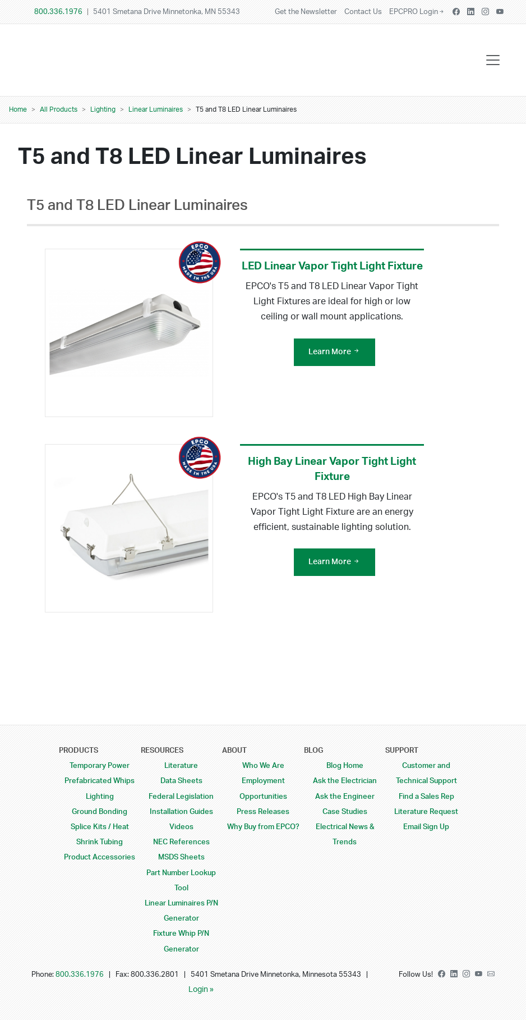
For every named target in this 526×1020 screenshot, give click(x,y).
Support (401, 750)
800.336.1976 (58, 11)
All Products (58, 109)
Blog (313, 750)
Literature (181, 765)
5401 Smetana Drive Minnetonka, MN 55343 (166, 11)
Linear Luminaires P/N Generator (181, 911)
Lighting (103, 109)
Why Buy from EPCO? (263, 827)
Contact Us (363, 11)
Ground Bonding (99, 811)
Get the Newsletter (306, 11)
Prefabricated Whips (99, 780)
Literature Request (426, 811)
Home (18, 109)
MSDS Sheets (181, 857)
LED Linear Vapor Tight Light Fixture (332, 266)
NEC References (181, 842)
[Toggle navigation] (493, 60)
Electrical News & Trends (345, 834)
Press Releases (263, 811)
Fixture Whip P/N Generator (181, 941)
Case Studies (344, 811)
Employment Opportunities (263, 788)
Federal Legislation (181, 796)
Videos (181, 827)
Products (78, 750)
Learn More (334, 352)
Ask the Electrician (345, 780)
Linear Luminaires (155, 109)
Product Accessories (99, 857)
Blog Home (344, 765)
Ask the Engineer (345, 796)
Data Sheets (181, 780)
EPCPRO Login (417, 11)
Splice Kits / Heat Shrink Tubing (100, 834)
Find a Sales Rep (426, 796)
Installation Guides (181, 811)
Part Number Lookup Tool (181, 880)
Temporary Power (100, 765)
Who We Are (263, 765)
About (234, 750)
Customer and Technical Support (426, 773)
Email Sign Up (426, 827)
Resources (162, 750)
